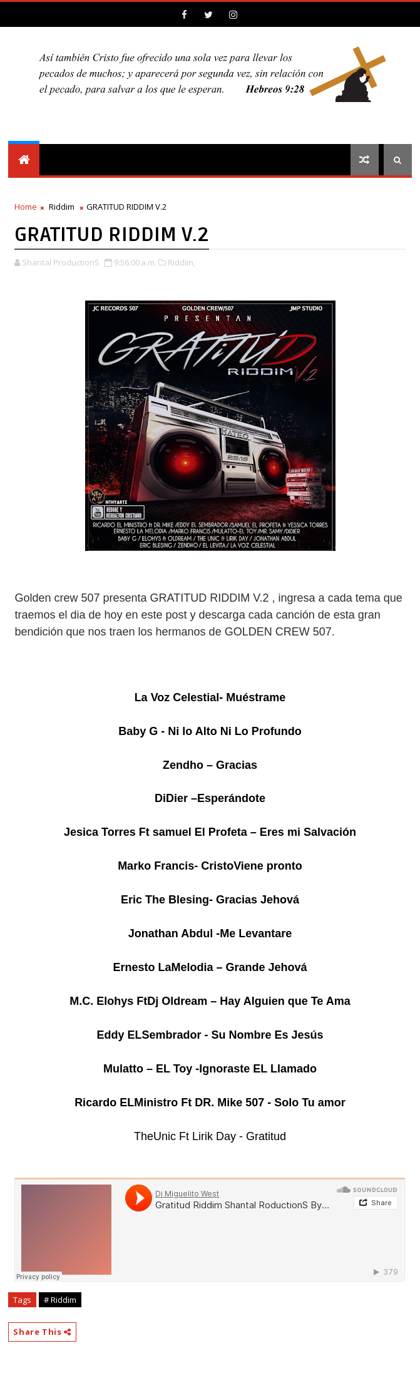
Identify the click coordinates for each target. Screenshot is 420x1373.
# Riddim (60, 1299)
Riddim (61, 206)
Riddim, (181, 262)
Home (25, 206)
